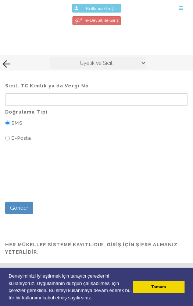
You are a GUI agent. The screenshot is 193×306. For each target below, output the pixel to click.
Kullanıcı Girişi (96, 8)
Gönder (19, 208)
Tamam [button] (158, 286)
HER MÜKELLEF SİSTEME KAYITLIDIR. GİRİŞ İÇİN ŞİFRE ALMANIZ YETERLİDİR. (91, 248)
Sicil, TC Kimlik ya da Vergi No (47, 85)
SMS (16, 123)
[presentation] (61, 179)
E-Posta (21, 138)
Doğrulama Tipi (26, 112)
